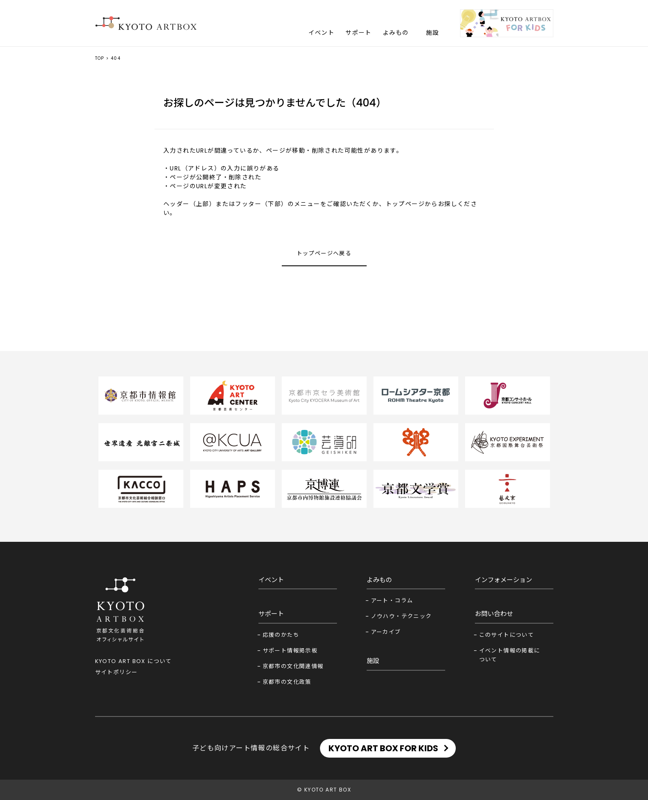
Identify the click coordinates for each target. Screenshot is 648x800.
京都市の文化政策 (287, 682)
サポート (358, 32)
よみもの (396, 32)
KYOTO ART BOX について (133, 661)
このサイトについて (506, 635)
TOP (99, 58)
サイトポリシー (116, 672)
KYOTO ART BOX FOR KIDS (383, 748)
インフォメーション (503, 579)
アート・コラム (392, 601)
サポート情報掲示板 (290, 651)
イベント (322, 32)
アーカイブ (386, 632)
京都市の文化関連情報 (293, 666)
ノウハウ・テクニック (401, 616)
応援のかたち (281, 635)
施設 (432, 32)
